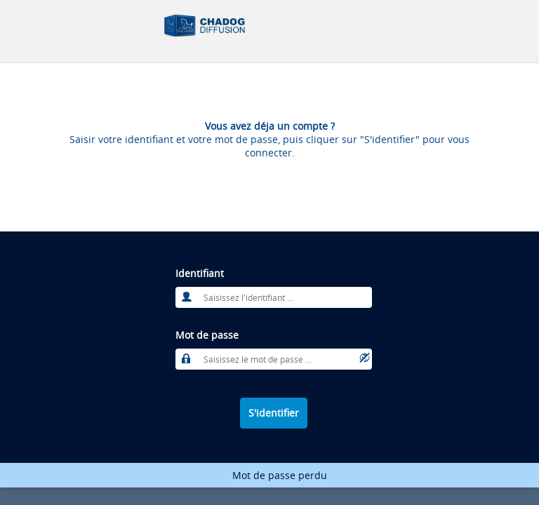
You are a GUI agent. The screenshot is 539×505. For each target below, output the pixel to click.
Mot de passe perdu (279, 475)
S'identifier (273, 412)
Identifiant (199, 273)
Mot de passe (207, 335)
